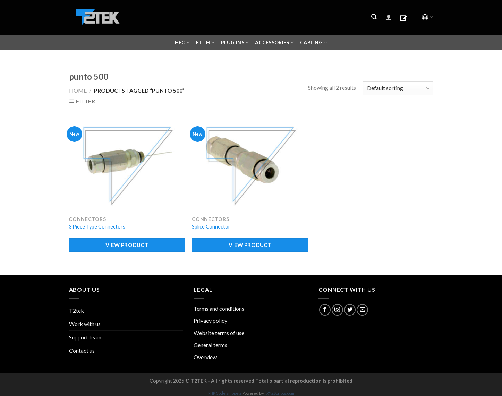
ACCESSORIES (274, 42)
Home (78, 90)
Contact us (82, 350)
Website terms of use (219, 332)
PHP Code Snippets (225, 393)
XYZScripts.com (280, 393)
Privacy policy (210, 320)
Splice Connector (211, 227)
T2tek (76, 310)
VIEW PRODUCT (127, 245)
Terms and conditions (219, 308)
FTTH (205, 42)
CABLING (313, 42)
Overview (205, 357)
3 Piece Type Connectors (97, 227)
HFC (182, 42)
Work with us (85, 323)
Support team (85, 337)
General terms (210, 345)
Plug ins (235, 42)
